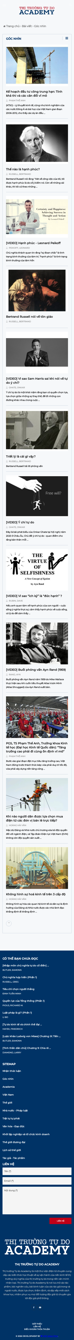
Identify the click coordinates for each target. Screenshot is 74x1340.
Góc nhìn (39, 26)
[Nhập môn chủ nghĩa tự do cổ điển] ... (26, 965)
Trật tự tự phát (11, 1118)
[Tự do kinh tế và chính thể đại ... (22, 1024)
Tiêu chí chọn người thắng (18, 989)
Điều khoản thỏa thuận (37, 1329)
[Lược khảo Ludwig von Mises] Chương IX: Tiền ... (31, 1036)
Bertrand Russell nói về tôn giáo (29, 316)
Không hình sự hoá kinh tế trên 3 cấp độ (35, 894)
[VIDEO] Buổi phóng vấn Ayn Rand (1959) (36, 669)
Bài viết (26, 26)
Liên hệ (60, 1221)
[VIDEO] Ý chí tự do (20, 522)
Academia (9, 1086)
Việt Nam (8, 1094)
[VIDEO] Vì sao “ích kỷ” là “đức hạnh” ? (34, 596)
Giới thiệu (37, 1324)
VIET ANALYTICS (49, 1336)
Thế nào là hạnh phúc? (23, 169)
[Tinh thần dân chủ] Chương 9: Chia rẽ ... (27, 1048)
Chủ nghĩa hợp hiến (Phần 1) (20, 977)
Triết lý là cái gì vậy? (21, 456)
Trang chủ (11, 26)
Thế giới (7, 1102)
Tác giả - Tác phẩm (14, 1158)
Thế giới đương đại (14, 1142)
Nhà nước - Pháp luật (15, 1110)
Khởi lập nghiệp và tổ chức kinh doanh (26, 1134)
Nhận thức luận (12, 1071)
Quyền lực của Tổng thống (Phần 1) (24, 1000)
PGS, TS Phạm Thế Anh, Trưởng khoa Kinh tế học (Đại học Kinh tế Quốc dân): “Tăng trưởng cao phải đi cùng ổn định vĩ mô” (36, 747)
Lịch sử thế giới (12, 1150)
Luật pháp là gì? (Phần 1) (17, 1012)
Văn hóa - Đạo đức (13, 1126)
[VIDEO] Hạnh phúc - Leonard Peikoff (33, 243)
